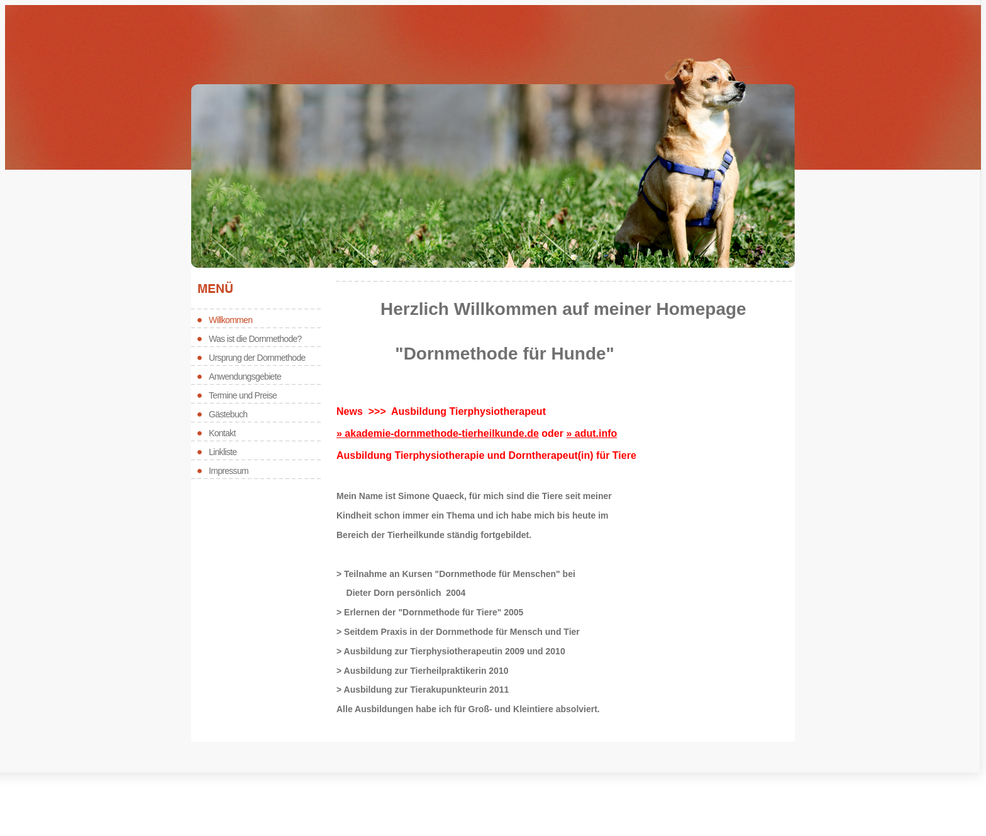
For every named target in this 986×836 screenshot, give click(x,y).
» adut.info (591, 433)
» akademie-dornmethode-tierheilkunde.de (437, 433)
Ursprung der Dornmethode (257, 358)
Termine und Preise (243, 395)
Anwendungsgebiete (245, 376)
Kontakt (222, 433)
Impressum (228, 471)
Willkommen (230, 320)
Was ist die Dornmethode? (255, 339)
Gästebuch (228, 414)
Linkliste (222, 452)
